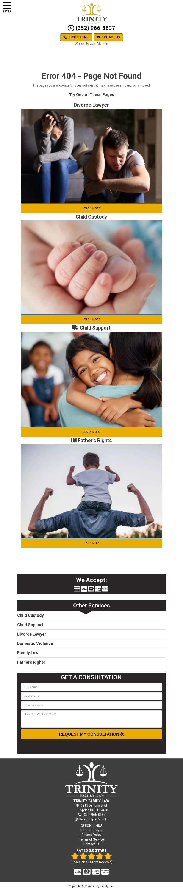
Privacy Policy (91, 835)
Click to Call (76, 37)
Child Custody (30, 615)
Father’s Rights (31, 662)
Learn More (91, 208)
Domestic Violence (35, 643)
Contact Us (108, 37)
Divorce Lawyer (31, 634)
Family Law (27, 652)
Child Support (30, 624)
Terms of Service (91, 839)
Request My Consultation (91, 734)
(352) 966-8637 (91, 28)
